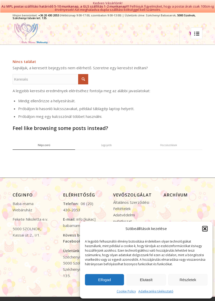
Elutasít (146, 280)
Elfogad (104, 280)
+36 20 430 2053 (48, 15)
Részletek (187, 280)
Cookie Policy (126, 291)
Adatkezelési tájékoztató (155, 291)
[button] (204, 228)
